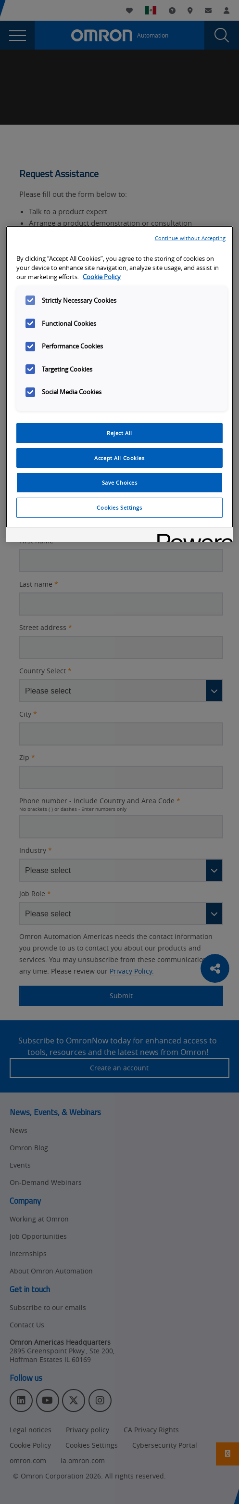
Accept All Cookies (119, 458)
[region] (119, 384)
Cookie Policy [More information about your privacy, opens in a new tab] (102, 277)
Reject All (119, 433)
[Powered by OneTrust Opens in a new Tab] (191, 536)
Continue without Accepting (190, 238)
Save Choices (120, 482)
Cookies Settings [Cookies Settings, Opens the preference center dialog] (119, 507)
